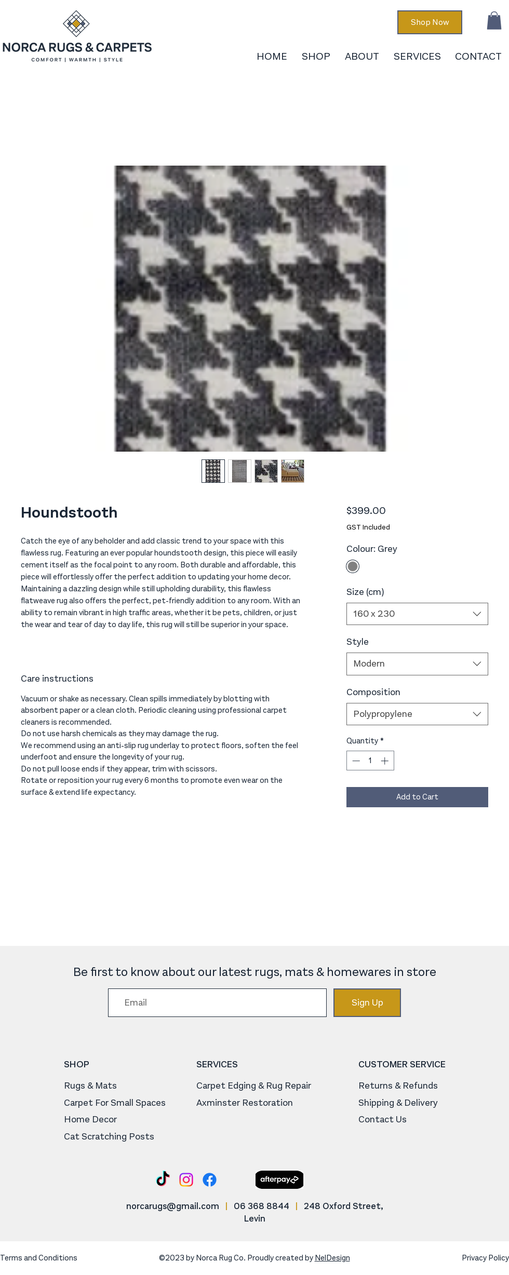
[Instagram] (186, 1180)
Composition (373, 692)
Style (357, 641)
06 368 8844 (261, 1206)
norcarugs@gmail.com (172, 1206)
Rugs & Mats (90, 1085)
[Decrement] (355, 760)
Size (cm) (365, 592)
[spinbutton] (370, 760)
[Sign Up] (367, 1002)
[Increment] (386, 760)
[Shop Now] (429, 22)
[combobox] (417, 614)
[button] (494, 20)
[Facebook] (209, 1180)
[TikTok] (163, 1180)
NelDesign (332, 1258)
